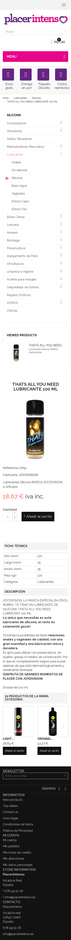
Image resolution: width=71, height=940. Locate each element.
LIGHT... (8, 738)
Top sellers (10, 806)
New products (13, 800)
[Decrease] (14, 519)
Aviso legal (10, 818)
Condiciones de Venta (18, 824)
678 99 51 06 (14, 891)
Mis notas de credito (17, 852)
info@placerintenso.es (20, 897)
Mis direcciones (13, 858)
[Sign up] (65, 776)
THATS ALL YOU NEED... (46, 345)
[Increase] (14, 514)
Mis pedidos (11, 846)
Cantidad (10, 509)
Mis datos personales (18, 865)
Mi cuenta (9, 840)
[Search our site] (33, 31)
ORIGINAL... (45, 738)
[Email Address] (33, 776)
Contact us (10, 812)
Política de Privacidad (18, 830)
